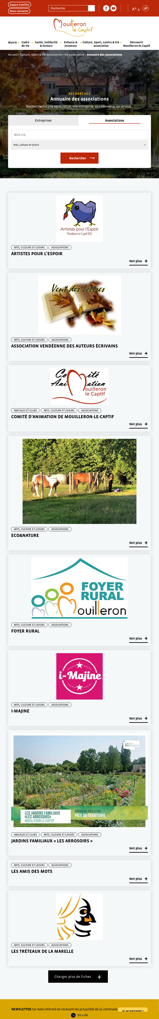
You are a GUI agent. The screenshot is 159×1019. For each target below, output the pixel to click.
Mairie (12, 42)
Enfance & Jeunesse (70, 44)
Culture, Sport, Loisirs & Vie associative (101, 44)
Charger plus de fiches (72, 976)
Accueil (13, 54)
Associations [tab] (114, 120)
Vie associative (74, 54)
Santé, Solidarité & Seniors (46, 44)
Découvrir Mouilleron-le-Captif (136, 44)
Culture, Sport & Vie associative (41, 54)
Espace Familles (19, 4)
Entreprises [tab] (43, 120)
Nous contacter (19, 11)
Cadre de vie (25, 44)
